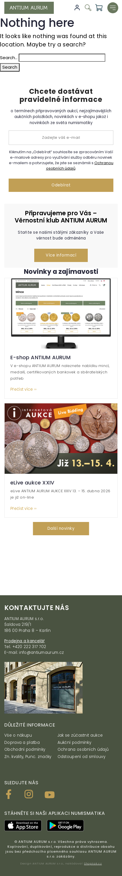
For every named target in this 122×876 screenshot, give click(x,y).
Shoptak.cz (93, 863)
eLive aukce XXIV (32, 482)
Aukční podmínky (75, 742)
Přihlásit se (77, 7)
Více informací (61, 255)
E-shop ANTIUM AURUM (40, 357)
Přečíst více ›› (23, 389)
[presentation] (6, 567)
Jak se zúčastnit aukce (80, 735)
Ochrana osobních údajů (83, 749)
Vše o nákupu (18, 735)
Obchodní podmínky (24, 749)
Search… (9, 58)
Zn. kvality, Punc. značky (28, 756)
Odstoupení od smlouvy (81, 756)
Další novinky (61, 528)
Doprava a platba (22, 742)
